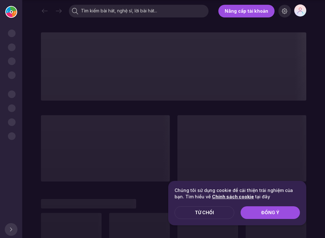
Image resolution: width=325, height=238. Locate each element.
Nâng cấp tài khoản (246, 11)
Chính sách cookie (233, 196)
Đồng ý (270, 212)
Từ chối (204, 212)
